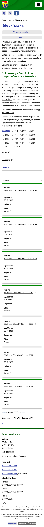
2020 (15, 139)
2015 (7, 135)
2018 (33, 135)
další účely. (22, 511)
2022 (33, 139)
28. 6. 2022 (8, 268)
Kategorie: (6, 131)
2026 (33, 143)
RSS (30, 38)
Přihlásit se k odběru (27, 32)
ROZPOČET (7, 99)
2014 (33, 131)
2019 (7, 139)
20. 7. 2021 (8, 331)
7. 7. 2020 (8, 300)
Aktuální (7, 211)
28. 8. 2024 (8, 393)
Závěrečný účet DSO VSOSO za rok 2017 (20, 191)
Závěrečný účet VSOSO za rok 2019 (20, 293)
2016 (15, 135)
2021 (24, 139)
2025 (24, 143)
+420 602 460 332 (9, 473)
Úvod (4, 20)
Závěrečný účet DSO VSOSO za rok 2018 (20, 225)
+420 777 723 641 (9, 469)
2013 (24, 131)
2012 (15, 131)
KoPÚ (7, 147)
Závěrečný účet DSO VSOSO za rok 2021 (20, 260)
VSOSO (17, 147)
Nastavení (32, 523)
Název (5, 152)
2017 (24, 135)
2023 (7, 143)
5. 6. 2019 (8, 234)
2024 (15, 143)
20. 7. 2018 (8, 200)
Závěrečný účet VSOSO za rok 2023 (20, 386)
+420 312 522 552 (9, 465)
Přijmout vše (12, 523)
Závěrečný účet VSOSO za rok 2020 (20, 324)
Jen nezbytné (22, 523)
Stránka (9, 412)
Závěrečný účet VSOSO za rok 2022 (20, 355)
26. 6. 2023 (8, 362)
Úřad (10, 20)
